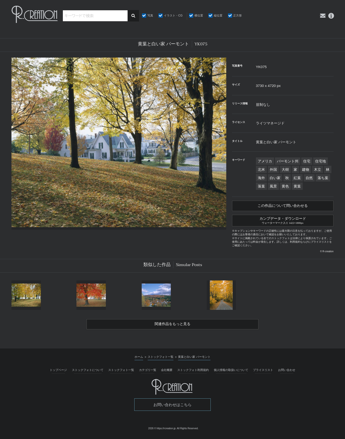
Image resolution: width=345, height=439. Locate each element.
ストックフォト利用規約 (193, 372)
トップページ (58, 372)
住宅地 (320, 161)
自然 (309, 178)
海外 (261, 178)
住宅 (306, 161)
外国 (273, 169)
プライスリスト (263, 372)
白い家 (275, 178)
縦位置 (218, 15)
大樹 (285, 169)
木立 (317, 169)
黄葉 (297, 186)
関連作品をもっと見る (172, 326)
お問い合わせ (286, 372)
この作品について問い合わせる (282, 206)
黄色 (285, 186)
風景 (273, 186)
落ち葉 (323, 178)
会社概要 (166, 372)
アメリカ (265, 161)
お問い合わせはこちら (172, 407)
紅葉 (297, 178)
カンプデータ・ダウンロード (283, 221)
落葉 (261, 186)
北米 (261, 169)
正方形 (237, 15)
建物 (305, 169)
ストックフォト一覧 (121, 372)
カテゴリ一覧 (147, 372)
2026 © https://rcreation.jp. (162, 430)
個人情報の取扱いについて (231, 372)
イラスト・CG (173, 15)
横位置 (198, 15)
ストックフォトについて (87, 372)
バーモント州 (287, 161)
